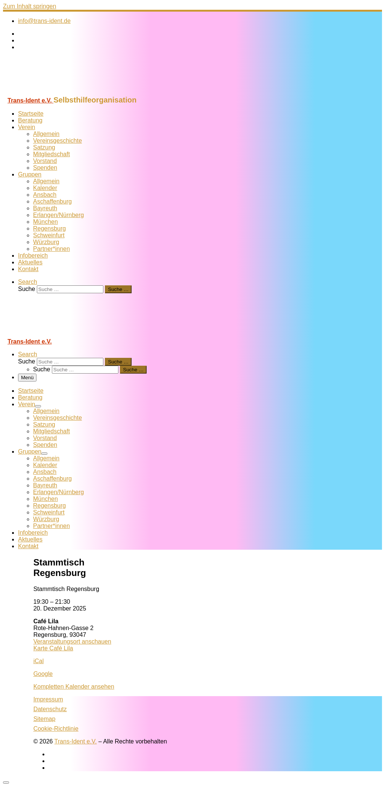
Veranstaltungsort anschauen (72, 641)
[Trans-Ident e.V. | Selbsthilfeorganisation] (50, 92)
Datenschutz (50, 709)
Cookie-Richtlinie (56, 728)
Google (43, 674)
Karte (53, 648)
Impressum (48, 699)
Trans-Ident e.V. (76, 741)
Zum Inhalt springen (29, 6)
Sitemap (44, 719)
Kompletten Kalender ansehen (73, 686)
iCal (38, 661)
